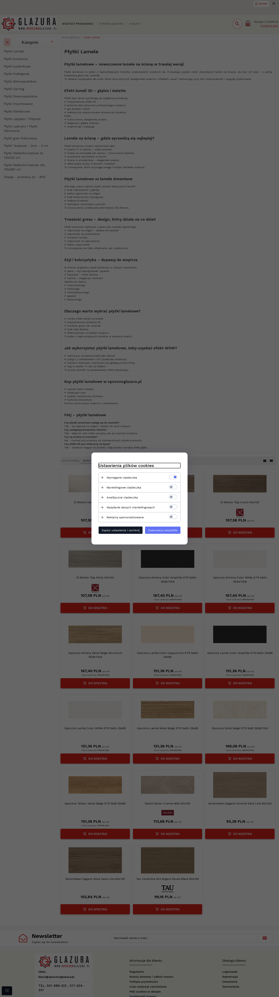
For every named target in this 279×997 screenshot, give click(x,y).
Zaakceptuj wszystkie (162, 530)
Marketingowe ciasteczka (124, 487)
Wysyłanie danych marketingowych (131, 507)
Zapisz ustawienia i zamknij (121, 530)
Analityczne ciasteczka (122, 497)
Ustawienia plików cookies (126, 465)
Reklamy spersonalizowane (125, 517)
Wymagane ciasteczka (122, 477)
